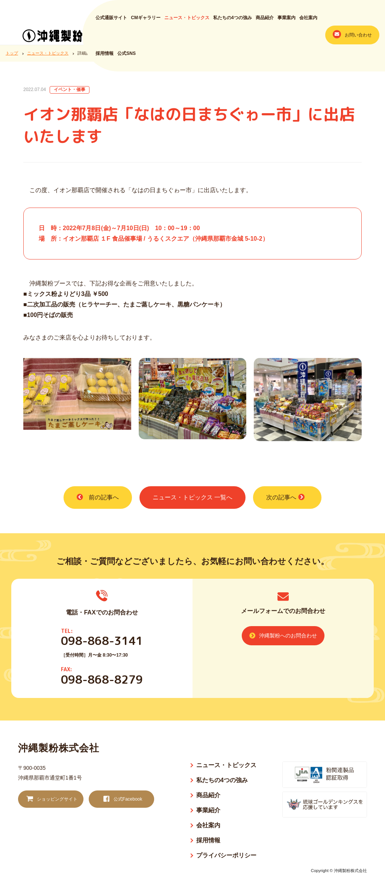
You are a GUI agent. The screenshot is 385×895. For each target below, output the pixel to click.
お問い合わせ (352, 37)
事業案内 (286, 21)
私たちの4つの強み (232, 21)
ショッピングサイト (50, 799)
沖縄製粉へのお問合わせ (283, 636)
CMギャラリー (146, 21)
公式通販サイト (111, 21)
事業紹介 (208, 810)
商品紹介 (265, 21)
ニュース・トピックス (186, 21)
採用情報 (104, 57)
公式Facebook (121, 799)
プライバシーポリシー (226, 855)
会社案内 (308, 21)
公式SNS (126, 57)
